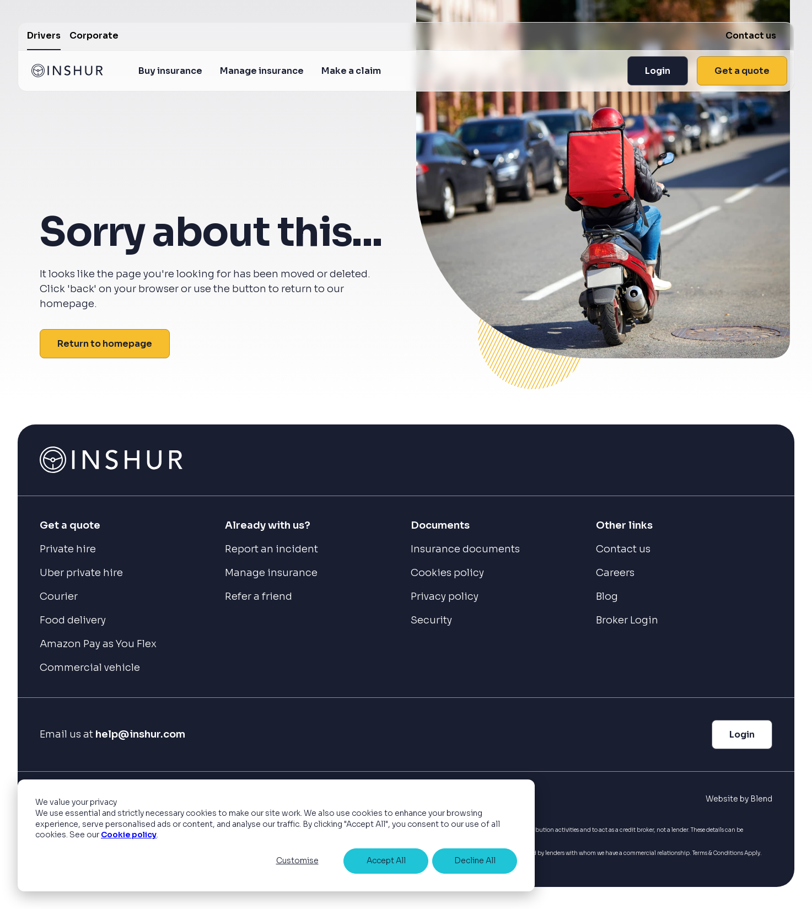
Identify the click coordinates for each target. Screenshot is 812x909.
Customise (297, 860)
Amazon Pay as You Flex (98, 644)
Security (431, 620)
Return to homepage (104, 343)
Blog (607, 596)
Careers (615, 573)
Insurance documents (465, 549)
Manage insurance (262, 71)
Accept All (386, 860)
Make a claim (351, 71)
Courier (59, 596)
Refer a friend (258, 596)
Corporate (94, 35)
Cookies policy (447, 573)
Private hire (68, 549)
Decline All (475, 860)
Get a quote (742, 71)
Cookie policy (129, 835)
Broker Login (627, 620)
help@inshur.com (140, 734)
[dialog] (276, 835)
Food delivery (73, 620)
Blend (761, 799)
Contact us (750, 35)
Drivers (44, 35)
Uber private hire (81, 573)
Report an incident (271, 549)
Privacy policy (444, 596)
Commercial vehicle (90, 667)
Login (657, 71)
